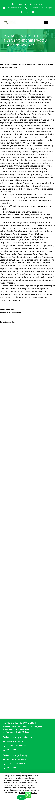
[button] (46, 22)
